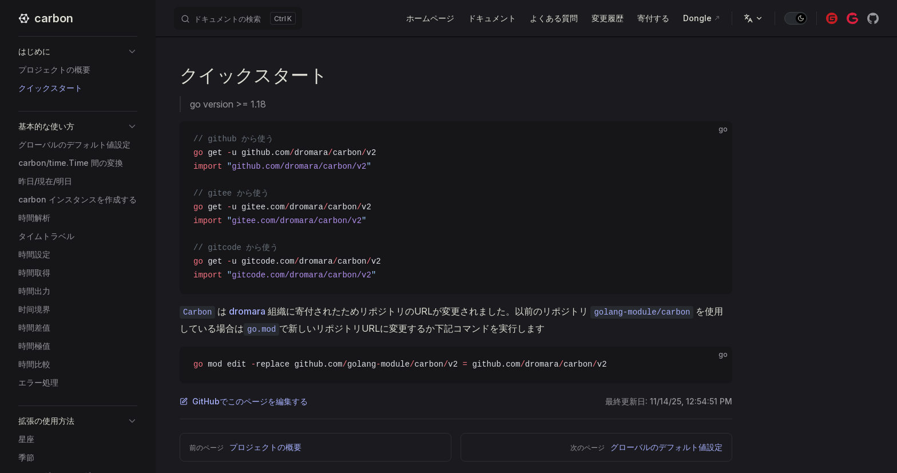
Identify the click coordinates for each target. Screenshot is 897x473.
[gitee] (831, 18)
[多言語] (753, 18)
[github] (873, 18)
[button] (77, 51)
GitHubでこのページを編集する (244, 401)
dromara (247, 311)
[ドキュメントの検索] (238, 18)
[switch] (795, 18)
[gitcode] (852, 18)
